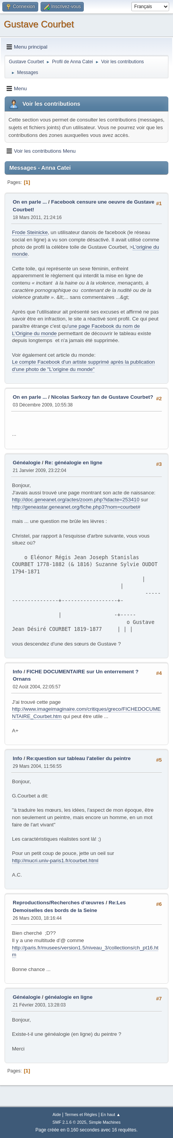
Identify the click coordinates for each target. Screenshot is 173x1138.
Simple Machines (104, 1122)
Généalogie (27, 462)
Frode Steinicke (30, 232)
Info (17, 671)
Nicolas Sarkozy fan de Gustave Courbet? (102, 397)
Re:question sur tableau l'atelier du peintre (79, 758)
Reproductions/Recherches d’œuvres (58, 902)
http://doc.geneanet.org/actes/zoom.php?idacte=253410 (75, 499)
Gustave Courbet (39, 24)
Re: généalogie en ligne (73, 462)
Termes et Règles (80, 1114)
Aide (57, 1114)
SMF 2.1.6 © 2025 (69, 1122)
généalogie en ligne (69, 997)
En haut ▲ (110, 1114)
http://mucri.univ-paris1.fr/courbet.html (55, 860)
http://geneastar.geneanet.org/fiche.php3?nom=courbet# (76, 507)
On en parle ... (30, 202)
